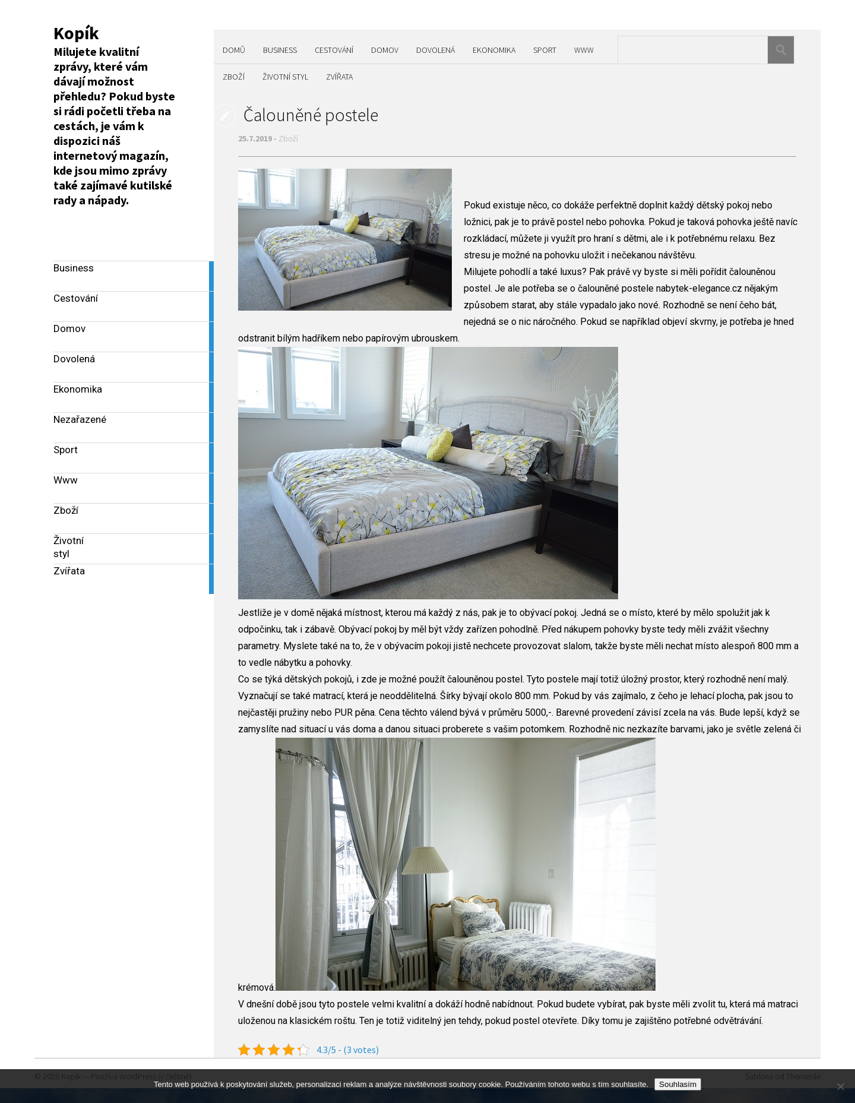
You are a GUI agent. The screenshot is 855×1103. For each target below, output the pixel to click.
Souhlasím (677, 1084)
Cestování (334, 50)
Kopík (76, 32)
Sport (544, 50)
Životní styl (285, 76)
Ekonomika (494, 50)
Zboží (234, 76)
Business (280, 50)
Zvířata (339, 76)
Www (584, 50)
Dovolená (435, 50)
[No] (840, 1086)
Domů (234, 50)
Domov (384, 50)
